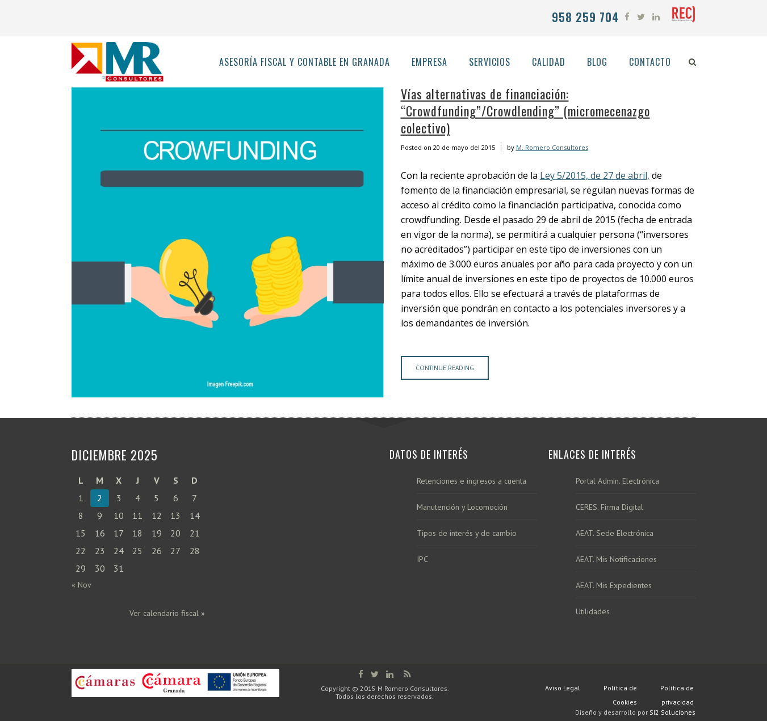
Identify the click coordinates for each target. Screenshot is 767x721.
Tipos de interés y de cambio (467, 533)
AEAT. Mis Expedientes (614, 585)
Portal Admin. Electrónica (617, 481)
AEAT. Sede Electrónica (614, 533)
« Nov (81, 585)
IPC (422, 559)
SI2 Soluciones (672, 712)
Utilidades (593, 612)
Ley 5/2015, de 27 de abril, (594, 175)
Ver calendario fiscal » (167, 613)
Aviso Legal (562, 688)
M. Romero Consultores (552, 147)
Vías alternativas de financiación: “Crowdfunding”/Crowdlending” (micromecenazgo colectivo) (525, 111)
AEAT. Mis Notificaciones (616, 559)
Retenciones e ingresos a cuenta (471, 481)
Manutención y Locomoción (462, 507)
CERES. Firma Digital (609, 507)
